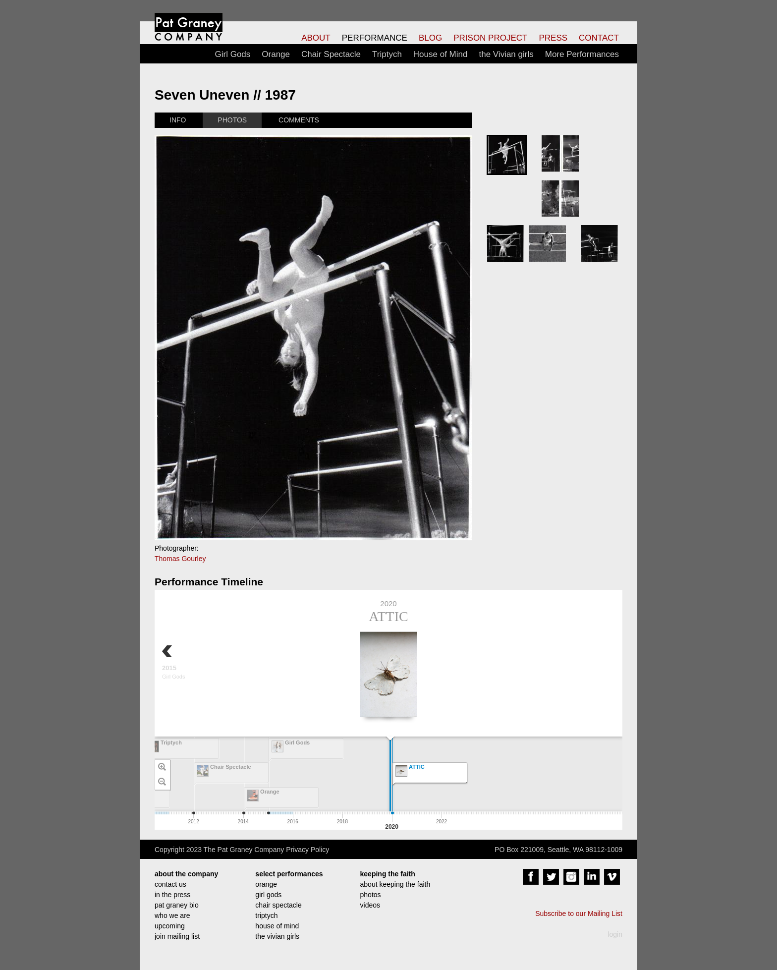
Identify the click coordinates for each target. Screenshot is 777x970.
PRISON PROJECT (490, 38)
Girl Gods (233, 54)
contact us (170, 884)
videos (370, 905)
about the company (186, 874)
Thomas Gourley (180, 559)
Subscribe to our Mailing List (578, 913)
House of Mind (440, 54)
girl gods (268, 895)
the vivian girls (277, 936)
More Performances (582, 54)
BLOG (430, 38)
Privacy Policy (307, 850)
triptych (266, 915)
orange (266, 884)
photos (370, 895)
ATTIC (388, 616)
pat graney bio (177, 905)
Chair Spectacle (331, 54)
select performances (289, 874)
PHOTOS (232, 120)
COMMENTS (298, 120)
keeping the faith (387, 874)
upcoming (170, 926)
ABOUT (316, 38)
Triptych (387, 54)
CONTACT (599, 38)
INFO (177, 120)
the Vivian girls (506, 54)
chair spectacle (278, 905)
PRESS (553, 38)
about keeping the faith (395, 884)
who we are (172, 915)
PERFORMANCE (374, 38)
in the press (172, 895)
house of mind (277, 926)
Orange (276, 54)
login (615, 934)
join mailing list (177, 936)
